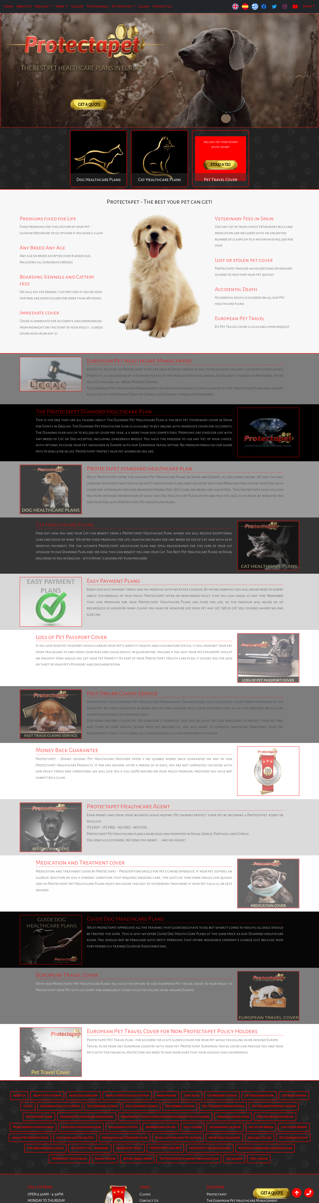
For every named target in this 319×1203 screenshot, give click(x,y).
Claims (143, 6)
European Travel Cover (233, 1116)
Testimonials (97, 6)
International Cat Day (160, 1127)
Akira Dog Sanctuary (83, 1095)
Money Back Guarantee (224, 1137)
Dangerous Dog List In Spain (59, 1106)
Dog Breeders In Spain (102, 1106)
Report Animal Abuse (137, 1158)
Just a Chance (193, 1127)
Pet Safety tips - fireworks (89, 1148)
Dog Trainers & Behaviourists (223, 1106)
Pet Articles (122, 6)
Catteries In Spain (294, 1095)
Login (307, 6)
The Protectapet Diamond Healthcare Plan (188, 1158)
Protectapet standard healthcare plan (265, 1148)
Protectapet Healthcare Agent (210, 1148)
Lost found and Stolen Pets (75, 1137)
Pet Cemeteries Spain (293, 1137)
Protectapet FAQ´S (129, 1148)
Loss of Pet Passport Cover (30, 1137)
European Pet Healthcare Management (86, 1116)
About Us (24, 6)
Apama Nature (166, 1095)
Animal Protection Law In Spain (127, 1095)
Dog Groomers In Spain (141, 1106)
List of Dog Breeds (294, 1127)
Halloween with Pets (123, 1127)
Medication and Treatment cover (124, 1137)
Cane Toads (191, 1095)
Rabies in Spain (105, 1158)
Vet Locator (234, 1158)
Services (42, 6)
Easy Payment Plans (39, 1116)
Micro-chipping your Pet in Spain (178, 1137)
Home (8, 6)
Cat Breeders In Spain (222, 1095)
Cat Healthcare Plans (259, 1095)
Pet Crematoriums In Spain (45, 1148)
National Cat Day (259, 1137)
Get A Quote (89, 104)
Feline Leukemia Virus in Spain (33, 1127)
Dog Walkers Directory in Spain (274, 1106)
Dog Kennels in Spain (179, 1106)
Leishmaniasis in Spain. (225, 1127)
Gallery (77, 6)
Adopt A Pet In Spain (47, 1095)
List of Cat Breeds (261, 1127)
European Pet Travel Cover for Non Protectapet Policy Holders (165, 1116)
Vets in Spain (259, 1158)
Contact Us (162, 6)
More (60, 6)
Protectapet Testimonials (69, 1158)
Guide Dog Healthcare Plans (81, 1127)
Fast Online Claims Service (275, 1116)
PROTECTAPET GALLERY (165, 1148)
